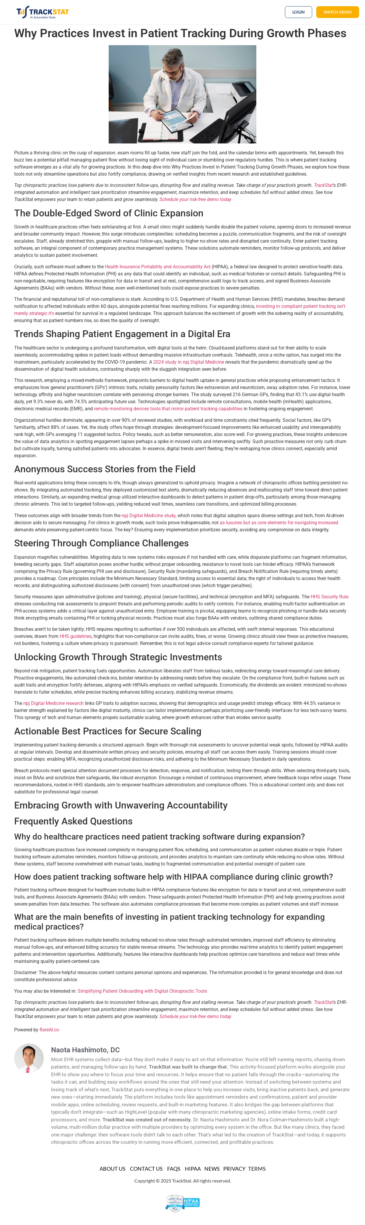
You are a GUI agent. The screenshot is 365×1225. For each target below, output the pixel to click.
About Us (113, 1168)
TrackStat (323, 185)
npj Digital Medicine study (148, 515)
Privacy (234, 1168)
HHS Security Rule (329, 597)
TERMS (257, 1168)
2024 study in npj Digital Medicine (188, 362)
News (212, 1168)
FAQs (173, 1168)
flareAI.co (49, 1030)
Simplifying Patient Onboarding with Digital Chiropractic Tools (142, 991)
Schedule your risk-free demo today (195, 199)
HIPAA (193, 1168)
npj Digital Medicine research (53, 703)
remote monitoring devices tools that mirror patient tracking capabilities (168, 408)
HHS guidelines (76, 636)
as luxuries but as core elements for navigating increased (279, 522)
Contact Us (146, 1168)
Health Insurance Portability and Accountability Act (158, 267)
